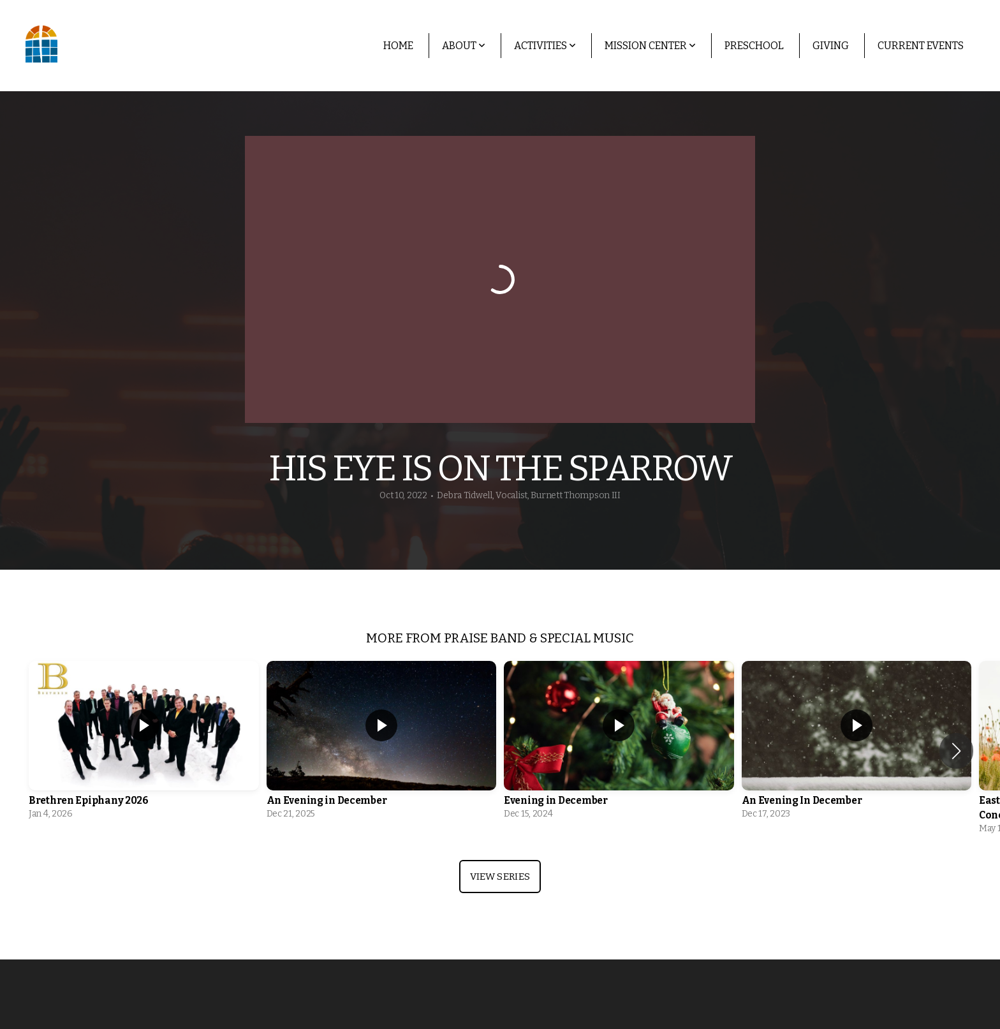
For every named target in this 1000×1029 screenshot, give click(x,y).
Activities (545, 46)
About (463, 46)
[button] (956, 751)
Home (398, 46)
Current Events (921, 46)
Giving (830, 46)
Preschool (754, 46)
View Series (500, 876)
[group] (144, 743)
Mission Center (650, 46)
